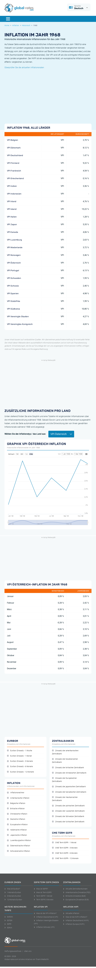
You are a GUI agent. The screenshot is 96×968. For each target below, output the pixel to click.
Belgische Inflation (16, 803)
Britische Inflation (16, 809)
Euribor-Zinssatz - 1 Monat (19, 756)
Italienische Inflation (17, 830)
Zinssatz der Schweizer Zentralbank (68, 816)
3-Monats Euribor (12, 896)
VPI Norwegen (14, 255)
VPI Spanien (13, 293)
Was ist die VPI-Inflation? (45, 913)
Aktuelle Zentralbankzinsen (75, 889)
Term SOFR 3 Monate (43, 900)
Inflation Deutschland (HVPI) (76, 920)
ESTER (8, 920)
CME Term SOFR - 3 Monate (64, 848)
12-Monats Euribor (13, 900)
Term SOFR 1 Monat (43, 896)
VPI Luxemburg (14, 240)
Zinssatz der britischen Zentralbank (68, 768)
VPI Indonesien (14, 194)
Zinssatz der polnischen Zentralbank (68, 806)
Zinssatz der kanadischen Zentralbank (69, 792)
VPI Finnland (13, 163)
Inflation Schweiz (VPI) (44, 927)
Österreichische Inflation (18, 846)
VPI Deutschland (15, 155)
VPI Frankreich (14, 171)
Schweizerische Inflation (18, 851)
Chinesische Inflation (17, 814)
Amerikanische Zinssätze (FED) (77, 892)
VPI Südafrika (13, 301)
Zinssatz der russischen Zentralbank (68, 811)
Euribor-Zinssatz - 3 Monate (20, 761)
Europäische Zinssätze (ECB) (76, 900)
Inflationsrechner (15, 793)
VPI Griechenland (15, 178)
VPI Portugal (13, 270)
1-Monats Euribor (12, 892)
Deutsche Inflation (16, 819)
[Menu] (8, 19)
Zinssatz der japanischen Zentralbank (69, 787)
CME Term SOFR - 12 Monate (65, 858)
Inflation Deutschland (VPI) (46, 917)
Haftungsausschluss (12, 951)
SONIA (8, 928)
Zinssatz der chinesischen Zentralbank (69, 773)
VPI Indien (12, 186)
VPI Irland (11, 201)
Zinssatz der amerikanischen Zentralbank (65, 752)
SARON (8, 917)
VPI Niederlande (14, 247)
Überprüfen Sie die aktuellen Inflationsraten (24, 67)
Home (6, 25)
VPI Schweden (14, 278)
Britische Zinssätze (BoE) (74, 896)
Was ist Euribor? (12, 889)
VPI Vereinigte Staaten (18, 316)
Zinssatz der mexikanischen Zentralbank (65, 798)
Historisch (26, 25)
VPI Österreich (14, 263)
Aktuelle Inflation (71, 913)
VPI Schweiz (13, 286)
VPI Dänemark (13, 148)
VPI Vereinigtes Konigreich (20, 324)
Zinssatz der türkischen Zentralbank (68, 822)
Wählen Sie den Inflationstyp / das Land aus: (25, 434)
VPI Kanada (12, 232)
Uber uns (27, 951)
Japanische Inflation (17, 835)
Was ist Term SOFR (43, 892)
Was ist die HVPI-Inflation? (75, 917)
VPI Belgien (12, 140)
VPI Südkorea (13, 309)
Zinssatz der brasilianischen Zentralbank (65, 760)
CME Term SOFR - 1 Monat (64, 842)
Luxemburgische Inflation (19, 840)
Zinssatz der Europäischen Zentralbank (64, 779)
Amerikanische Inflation (18, 798)
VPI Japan (12, 224)
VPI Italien (12, 217)
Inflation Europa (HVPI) (73, 924)
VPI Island (11, 209)
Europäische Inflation (17, 824)
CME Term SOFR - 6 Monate (64, 853)
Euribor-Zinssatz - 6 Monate (20, 766)
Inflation (15, 25)
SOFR (7, 924)
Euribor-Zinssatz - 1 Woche (19, 751)
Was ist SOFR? (41, 889)
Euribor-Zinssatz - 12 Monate (20, 772)
